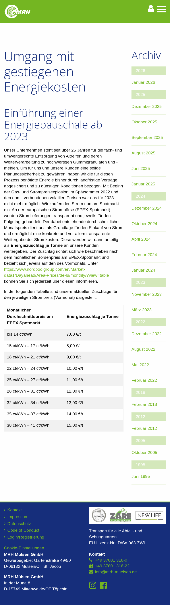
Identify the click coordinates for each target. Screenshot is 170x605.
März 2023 (141, 309)
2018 (140, 392)
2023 (140, 282)
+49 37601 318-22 (112, 566)
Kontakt (14, 510)
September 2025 (147, 137)
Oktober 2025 (144, 122)
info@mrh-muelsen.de (116, 572)
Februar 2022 (144, 380)
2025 (140, 94)
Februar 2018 (144, 404)
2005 (140, 440)
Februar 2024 (144, 254)
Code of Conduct (23, 530)
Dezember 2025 (146, 106)
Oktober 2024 (144, 223)
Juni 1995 (140, 476)
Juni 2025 (140, 168)
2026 (140, 70)
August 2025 (143, 153)
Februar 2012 (144, 428)
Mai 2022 (140, 364)
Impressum (17, 516)
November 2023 (146, 294)
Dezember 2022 (146, 333)
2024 (140, 196)
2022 (140, 321)
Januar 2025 (143, 184)
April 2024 (141, 239)
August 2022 (143, 349)
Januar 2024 (143, 270)
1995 (140, 464)
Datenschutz (19, 523)
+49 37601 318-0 (111, 560)
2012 (140, 416)
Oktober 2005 (144, 452)
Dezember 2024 (146, 208)
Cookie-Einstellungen (24, 548)
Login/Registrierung (25, 537)
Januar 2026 (143, 82)
